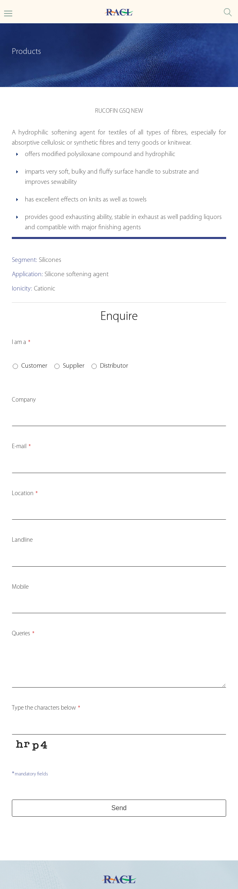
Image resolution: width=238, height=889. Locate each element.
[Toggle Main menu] (8, 13)
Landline (22, 540)
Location (25, 494)
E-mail (21, 447)
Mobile (20, 587)
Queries (23, 634)
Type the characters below (46, 708)
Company (24, 400)
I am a (21, 343)
